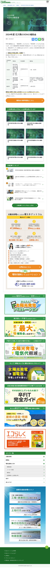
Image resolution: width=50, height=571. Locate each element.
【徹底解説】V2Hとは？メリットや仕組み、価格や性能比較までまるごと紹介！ (24, 193)
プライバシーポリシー (10, 561)
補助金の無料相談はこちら (25, 101)
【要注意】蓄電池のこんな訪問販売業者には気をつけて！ (24, 179)
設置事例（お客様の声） (13, 479)
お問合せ (7, 559)
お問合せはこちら (25, 269)
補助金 (8, 476)
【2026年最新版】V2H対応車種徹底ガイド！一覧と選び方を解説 (24, 200)
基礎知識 (9, 470)
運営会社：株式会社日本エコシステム (13, 564)
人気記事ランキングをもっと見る (25, 206)
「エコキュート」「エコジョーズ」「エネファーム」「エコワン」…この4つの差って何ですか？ (24, 186)
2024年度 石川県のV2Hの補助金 (21, 34)
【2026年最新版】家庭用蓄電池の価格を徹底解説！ (24, 171)
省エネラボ (8, 486)
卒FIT (7, 482)
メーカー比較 (10, 473)
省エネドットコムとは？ (10, 556)
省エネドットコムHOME (10, 554)
